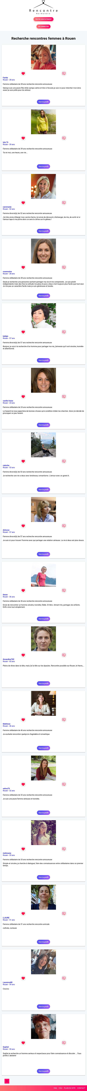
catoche (6, 465)
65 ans (12, 661)
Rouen (5, 80)
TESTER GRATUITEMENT (43, 19)
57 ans (12, 338)
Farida (5, 78)
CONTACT (81, 1088)
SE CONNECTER (43, 26)
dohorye (6, 530)
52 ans (12, 209)
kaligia (5, 336)
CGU (60, 1088)
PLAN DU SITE (70, 1088)
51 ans (12, 920)
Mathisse (6, 724)
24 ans (12, 403)
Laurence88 (7, 982)
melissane (7, 853)
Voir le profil (43, 102)
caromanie (7, 207)
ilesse (5, 595)
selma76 (6, 788)
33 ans (12, 855)
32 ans (12, 791)
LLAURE (6, 918)
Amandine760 (8, 659)
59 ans (12, 1049)
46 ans (12, 726)
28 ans (12, 80)
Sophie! (6, 1047)
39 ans (12, 144)
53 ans (12, 467)
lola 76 (5, 142)
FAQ (55, 1088)
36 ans (12, 597)
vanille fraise (8, 401)
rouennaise (7, 271)
